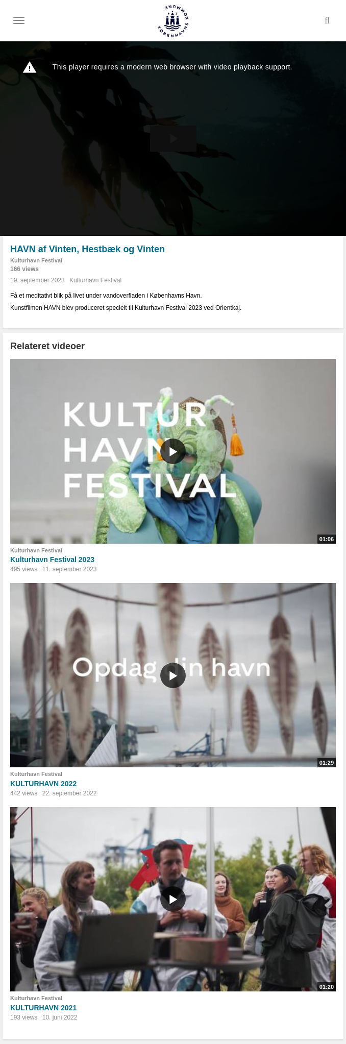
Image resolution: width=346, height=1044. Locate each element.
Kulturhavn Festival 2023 (52, 559)
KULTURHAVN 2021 (43, 1008)
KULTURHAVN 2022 (43, 784)
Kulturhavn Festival (36, 260)
